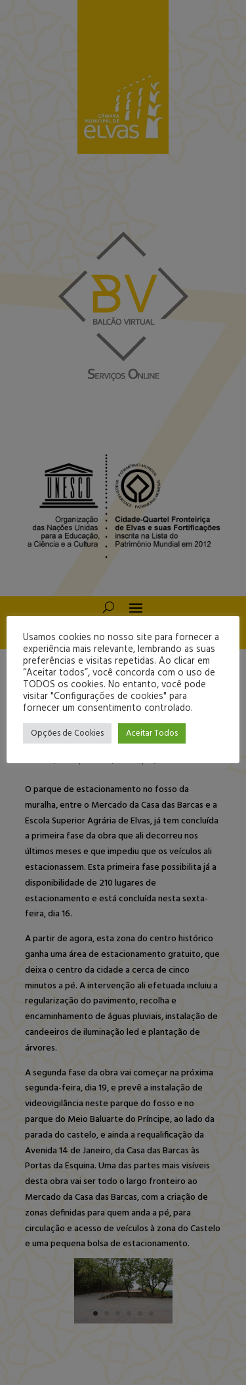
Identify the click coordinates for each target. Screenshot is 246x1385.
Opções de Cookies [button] (67, 733)
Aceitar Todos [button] (152, 733)
